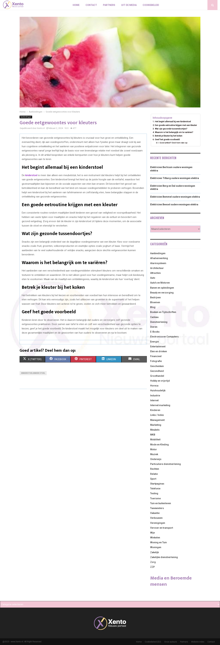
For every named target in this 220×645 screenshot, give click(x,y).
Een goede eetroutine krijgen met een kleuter (176, 125)
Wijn (152, 532)
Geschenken (157, 366)
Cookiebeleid (151, 5)
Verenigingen (157, 523)
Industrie (155, 395)
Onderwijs (155, 459)
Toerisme (155, 498)
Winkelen (155, 537)
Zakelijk (154, 552)
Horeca (154, 385)
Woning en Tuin (158, 542)
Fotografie (156, 361)
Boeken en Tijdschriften (163, 312)
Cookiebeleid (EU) (153, 642)
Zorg (153, 562)
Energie (154, 341)
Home (76, 5)
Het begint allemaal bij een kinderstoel (173, 121)
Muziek (154, 454)
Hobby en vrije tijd (160, 380)
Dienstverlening (158, 322)
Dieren (153, 327)
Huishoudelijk (157, 390)
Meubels (155, 429)
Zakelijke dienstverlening (164, 557)
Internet (154, 400)
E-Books (155, 331)
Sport (153, 478)
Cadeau (154, 317)
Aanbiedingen (25, 117)
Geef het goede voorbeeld (167, 139)
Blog (152, 307)
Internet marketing (160, 405)
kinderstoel (31, 175)
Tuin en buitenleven (160, 503)
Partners (109, 5)
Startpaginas (157, 483)
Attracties (155, 273)
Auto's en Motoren (160, 282)
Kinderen (155, 410)
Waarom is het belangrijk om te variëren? (174, 132)
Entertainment (157, 346)
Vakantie (155, 513)
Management (157, 420)
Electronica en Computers (164, 336)
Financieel (156, 356)
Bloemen (155, 302)
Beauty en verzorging (162, 292)
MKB (152, 434)
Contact (91, 5)
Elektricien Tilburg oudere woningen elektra (174, 178)
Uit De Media (129, 5)
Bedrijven (155, 297)
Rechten (154, 469)
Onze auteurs (170, 642)
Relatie (154, 474)
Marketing (155, 425)
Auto (152, 278)
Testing (154, 493)
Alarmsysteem (158, 263)
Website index (197, 642)
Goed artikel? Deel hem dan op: (174, 143)
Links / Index (157, 415)
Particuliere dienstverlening (165, 464)
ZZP (152, 567)
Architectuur (157, 268)
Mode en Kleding (159, 444)
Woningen (155, 547)
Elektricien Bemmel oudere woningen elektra (175, 196)
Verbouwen (156, 518)
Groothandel (157, 376)
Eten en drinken (158, 351)
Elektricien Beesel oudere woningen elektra (174, 204)
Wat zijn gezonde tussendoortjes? (171, 128)
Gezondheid (157, 371)
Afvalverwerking (159, 258)
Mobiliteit (155, 439)
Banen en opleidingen (162, 287)
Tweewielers (157, 508)
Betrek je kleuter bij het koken (168, 135)
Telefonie (155, 488)
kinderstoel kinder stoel (33, 373)
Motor (153, 449)
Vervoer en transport (161, 527)
